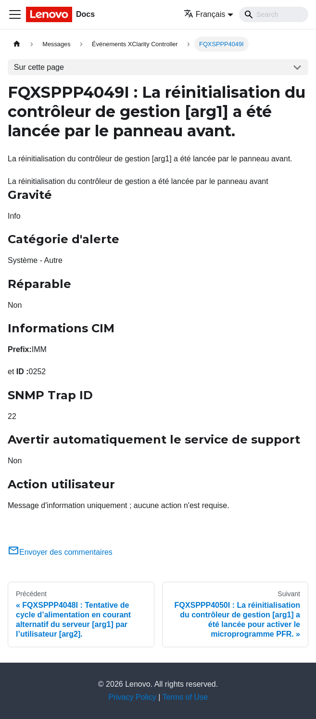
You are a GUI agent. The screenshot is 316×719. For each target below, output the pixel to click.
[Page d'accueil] (17, 44)
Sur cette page (39, 67)
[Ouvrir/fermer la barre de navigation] (15, 14)
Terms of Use (185, 697)
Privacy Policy (132, 697)
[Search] (273, 14)
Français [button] (204, 14)
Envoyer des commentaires (60, 552)
